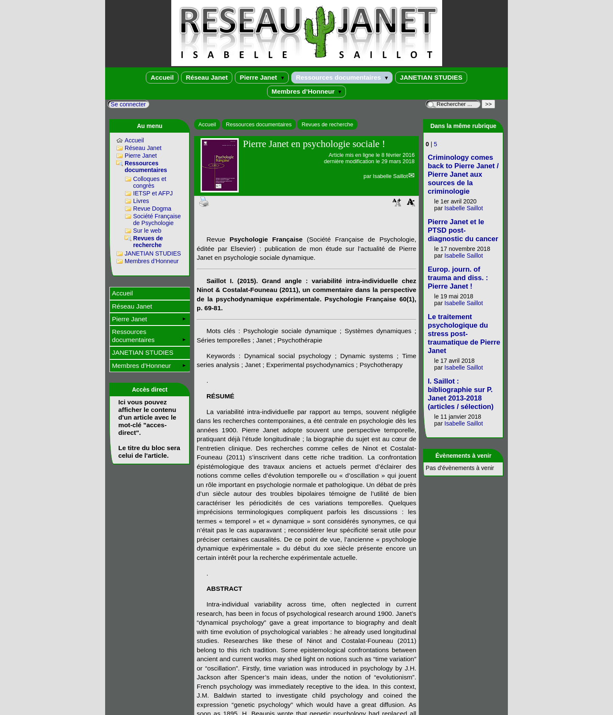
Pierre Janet (262, 77)
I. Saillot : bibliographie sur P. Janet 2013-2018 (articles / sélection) (460, 394)
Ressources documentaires (342, 77)
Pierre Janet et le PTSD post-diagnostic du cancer (463, 230)
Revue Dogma (152, 208)
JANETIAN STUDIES (431, 77)
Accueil (162, 77)
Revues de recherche (327, 124)
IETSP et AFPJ (153, 193)
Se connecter (128, 104)
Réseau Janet (207, 77)
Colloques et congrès (149, 182)
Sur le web (147, 230)
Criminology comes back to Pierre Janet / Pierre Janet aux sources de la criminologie (463, 174)
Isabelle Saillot (390, 176)
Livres (141, 201)
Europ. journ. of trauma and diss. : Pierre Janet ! (458, 277)
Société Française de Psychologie (157, 219)
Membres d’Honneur (307, 91)
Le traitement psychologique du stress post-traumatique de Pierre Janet (464, 334)
